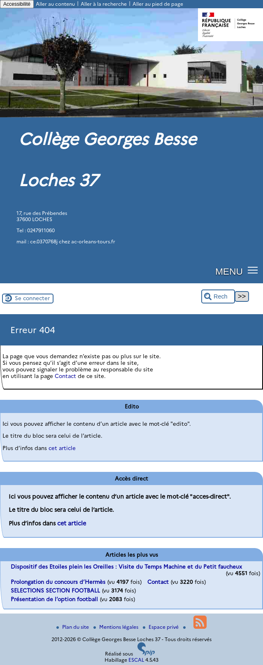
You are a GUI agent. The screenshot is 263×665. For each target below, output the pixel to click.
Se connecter (32, 298)
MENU (229, 271)
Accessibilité (16, 4)
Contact (65, 376)
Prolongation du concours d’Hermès (58, 582)
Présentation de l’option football (54, 599)
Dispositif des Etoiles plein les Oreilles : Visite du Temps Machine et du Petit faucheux (126, 566)
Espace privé (161, 627)
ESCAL (136, 660)
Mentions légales (116, 627)
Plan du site (73, 627)
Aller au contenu (55, 4)
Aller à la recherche (104, 4)
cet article (62, 448)
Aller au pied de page (158, 4)
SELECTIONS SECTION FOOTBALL (55, 590)
